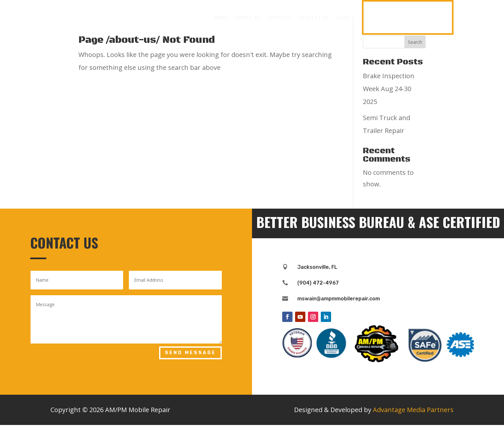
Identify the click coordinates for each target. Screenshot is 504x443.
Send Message (190, 370)
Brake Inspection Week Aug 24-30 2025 (388, 107)
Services (280, 17)
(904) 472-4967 (407, 17)
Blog (343, 17)
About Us (248, 17)
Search (415, 60)
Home (222, 17)
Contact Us (314, 17)
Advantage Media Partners (413, 427)
